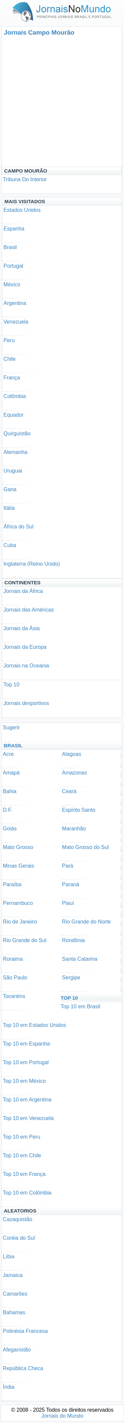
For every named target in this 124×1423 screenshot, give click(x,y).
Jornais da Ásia (22, 628)
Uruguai (13, 471)
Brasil (10, 247)
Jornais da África (23, 591)
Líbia (9, 1256)
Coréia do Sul (19, 1238)
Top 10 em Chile (22, 1155)
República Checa (23, 1368)
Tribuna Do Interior (25, 179)
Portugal (13, 266)
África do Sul (19, 526)
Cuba (10, 545)
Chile (10, 359)
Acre (8, 754)
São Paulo (15, 977)
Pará (67, 866)
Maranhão (74, 828)
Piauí (68, 903)
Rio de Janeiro (20, 922)
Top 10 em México (24, 1081)
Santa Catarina (80, 959)
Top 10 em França (24, 1174)
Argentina (15, 303)
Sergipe (71, 977)
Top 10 (12, 684)
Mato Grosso (18, 847)
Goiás (10, 828)
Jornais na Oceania (26, 665)
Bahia (10, 791)
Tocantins (14, 996)
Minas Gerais (18, 866)
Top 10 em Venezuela (28, 1118)
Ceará (69, 791)
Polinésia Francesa (25, 1331)
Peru (9, 340)
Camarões (15, 1294)
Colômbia (15, 396)
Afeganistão (17, 1349)
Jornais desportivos (26, 703)
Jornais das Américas (29, 610)
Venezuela (16, 322)
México (12, 284)
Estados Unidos (22, 210)
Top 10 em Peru (21, 1137)
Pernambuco (18, 903)
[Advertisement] (62, 101)
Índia (9, 1387)
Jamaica (13, 1275)
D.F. (7, 810)
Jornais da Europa (25, 647)
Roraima (13, 959)
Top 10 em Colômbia (27, 1193)
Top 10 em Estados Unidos (34, 1025)
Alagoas (71, 754)
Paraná (70, 884)
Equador (14, 415)
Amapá (11, 773)
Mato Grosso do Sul (85, 847)
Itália (9, 508)
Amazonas (74, 773)
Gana (10, 489)
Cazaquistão (17, 1219)
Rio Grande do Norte (86, 922)
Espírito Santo (79, 810)
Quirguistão (17, 433)
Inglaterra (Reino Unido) (32, 564)
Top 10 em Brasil (80, 1006)
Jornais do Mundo (62, 1416)
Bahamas (14, 1312)
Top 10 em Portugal (26, 1062)
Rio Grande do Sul (25, 940)
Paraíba (12, 884)
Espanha (14, 228)
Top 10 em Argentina (27, 1099)
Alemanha (15, 452)
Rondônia (73, 940)
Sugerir (11, 727)
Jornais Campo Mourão (39, 32)
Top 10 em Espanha (26, 1044)
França (12, 377)
